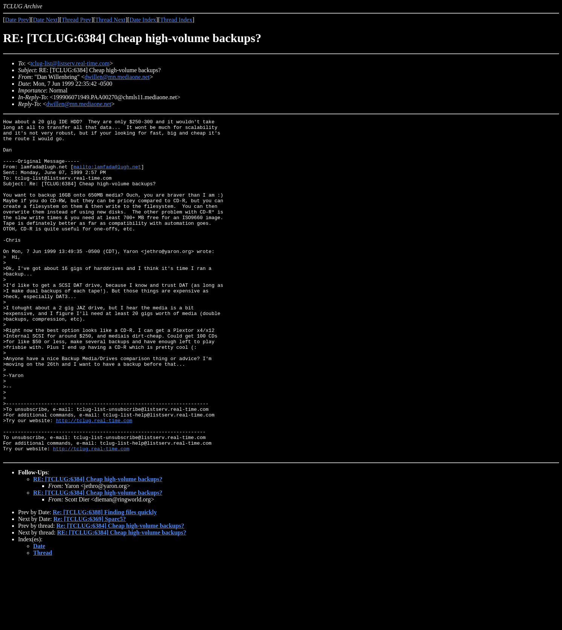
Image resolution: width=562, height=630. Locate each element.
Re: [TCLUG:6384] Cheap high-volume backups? (120, 593)
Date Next (45, 20)
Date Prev (17, 20)
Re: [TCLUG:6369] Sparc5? (89, 586)
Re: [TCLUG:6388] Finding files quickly (105, 580)
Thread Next (110, 20)
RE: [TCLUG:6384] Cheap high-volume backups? (97, 547)
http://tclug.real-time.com (94, 481)
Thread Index (176, 20)
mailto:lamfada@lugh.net (107, 176)
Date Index (142, 20)
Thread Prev (76, 20)
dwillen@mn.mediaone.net (117, 77)
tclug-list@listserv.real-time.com (70, 63)
